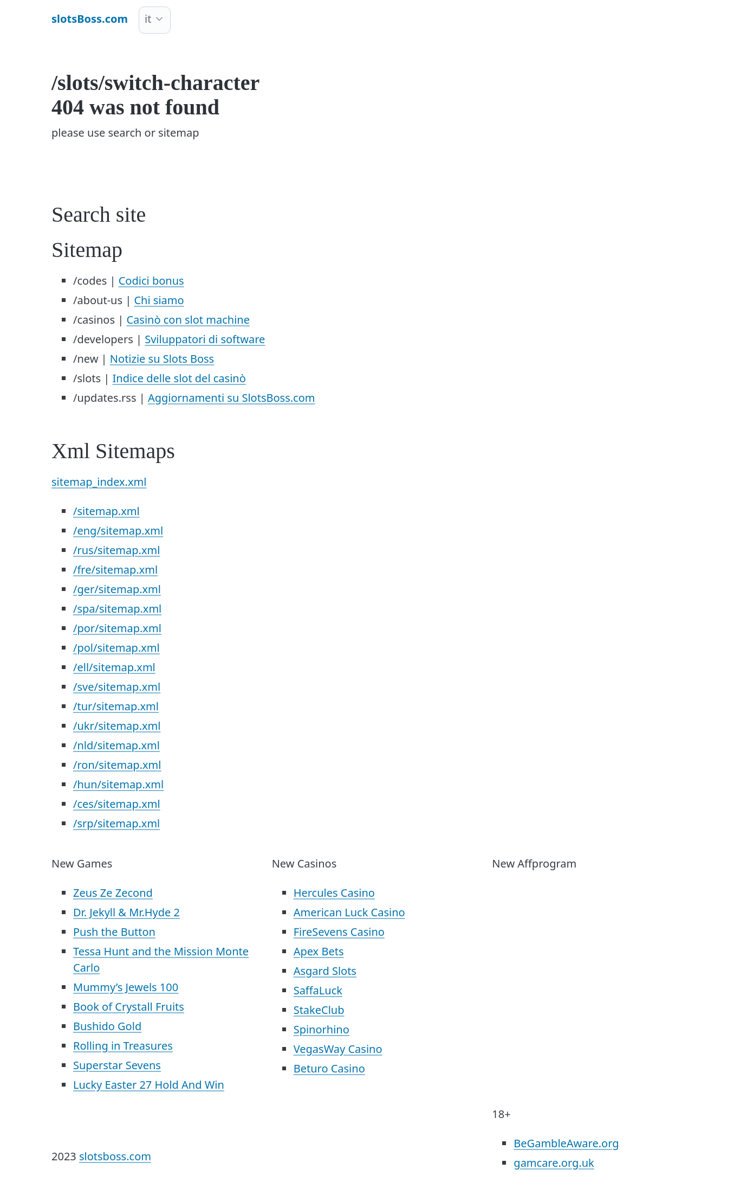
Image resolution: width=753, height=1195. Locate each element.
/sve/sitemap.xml (116, 686)
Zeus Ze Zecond (113, 892)
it (148, 18)
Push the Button (114, 931)
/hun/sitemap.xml (118, 784)
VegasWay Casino (338, 1049)
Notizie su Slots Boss (162, 358)
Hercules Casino (334, 892)
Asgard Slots (325, 970)
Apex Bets (319, 951)
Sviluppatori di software (205, 339)
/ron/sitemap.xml (117, 764)
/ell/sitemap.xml (114, 667)
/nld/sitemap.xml (116, 745)
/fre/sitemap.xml (115, 569)
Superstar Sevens (117, 1065)
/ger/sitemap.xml (117, 589)
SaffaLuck (318, 990)
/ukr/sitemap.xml (116, 725)
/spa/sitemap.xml (117, 608)
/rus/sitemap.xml (116, 550)
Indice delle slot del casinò (179, 378)
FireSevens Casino (339, 931)
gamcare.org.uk (554, 1162)
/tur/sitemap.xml (116, 706)
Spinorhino (321, 1029)
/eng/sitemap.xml (118, 530)
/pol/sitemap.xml (116, 647)
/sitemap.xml (106, 511)
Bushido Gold (107, 1026)
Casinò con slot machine (187, 319)
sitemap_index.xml (98, 481)
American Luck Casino (349, 912)
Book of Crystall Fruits (128, 1006)
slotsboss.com (115, 1156)
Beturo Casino (329, 1068)
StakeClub (319, 1010)
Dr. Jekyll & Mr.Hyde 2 (126, 912)
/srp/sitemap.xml (116, 823)
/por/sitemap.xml (117, 628)
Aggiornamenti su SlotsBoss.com (231, 397)
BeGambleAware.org (566, 1143)
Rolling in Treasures (123, 1045)
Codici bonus (151, 280)
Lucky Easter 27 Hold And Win (148, 1084)
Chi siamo (159, 300)
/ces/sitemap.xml (116, 803)
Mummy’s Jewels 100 (125, 987)
